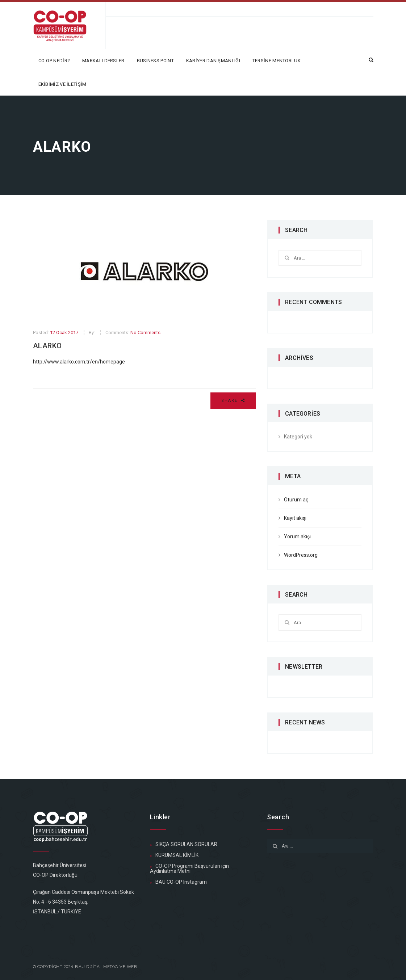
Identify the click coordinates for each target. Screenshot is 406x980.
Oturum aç (296, 499)
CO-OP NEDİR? (54, 60)
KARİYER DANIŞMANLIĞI (213, 60)
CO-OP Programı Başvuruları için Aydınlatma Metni (189, 868)
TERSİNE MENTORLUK (276, 60)
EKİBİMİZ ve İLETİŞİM (62, 84)
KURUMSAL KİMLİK (176, 855)
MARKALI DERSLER (103, 60)
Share (233, 400)
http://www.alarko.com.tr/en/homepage (79, 362)
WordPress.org (301, 555)
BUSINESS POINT (155, 60)
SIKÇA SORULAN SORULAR (186, 844)
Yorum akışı (297, 536)
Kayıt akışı (295, 518)
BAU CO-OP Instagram (181, 882)
